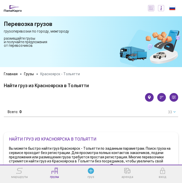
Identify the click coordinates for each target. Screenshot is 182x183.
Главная (11, 74)
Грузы (29, 74)
